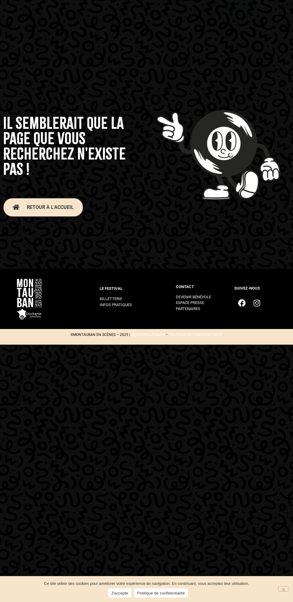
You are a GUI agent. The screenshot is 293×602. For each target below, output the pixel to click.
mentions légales (148, 335)
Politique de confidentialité (161, 593)
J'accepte (119, 593)
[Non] (283, 588)
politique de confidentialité (196, 335)
